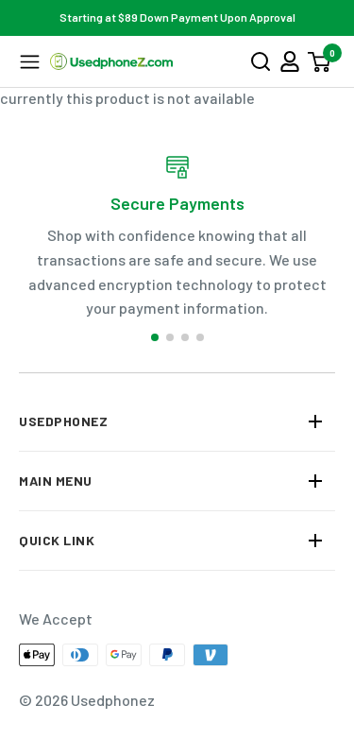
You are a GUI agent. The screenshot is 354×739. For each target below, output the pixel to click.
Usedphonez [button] (63, 421)
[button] (30, 62)
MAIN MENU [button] (56, 481)
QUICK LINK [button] (56, 540)
